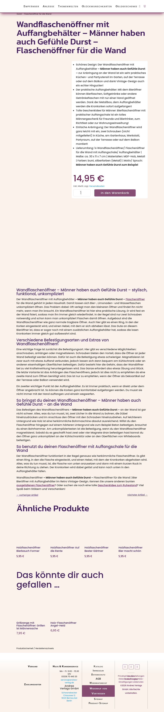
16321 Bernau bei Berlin (69, 699)
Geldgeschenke (126, 6)
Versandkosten (97, 186)
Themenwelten (68, 6)
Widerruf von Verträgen (98, 690)
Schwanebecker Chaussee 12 (69, 694)
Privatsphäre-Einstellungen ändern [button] (131, 676)
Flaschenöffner (135, 299)
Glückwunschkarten (97, 6)
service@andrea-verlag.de (69, 681)
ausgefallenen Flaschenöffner (35, 485)
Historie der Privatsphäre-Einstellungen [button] (131, 679)
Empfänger (31, 6)
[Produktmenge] (82, 193)
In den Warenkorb (115, 193)
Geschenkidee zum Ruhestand (117, 485)
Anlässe (48, 6)
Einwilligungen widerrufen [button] (131, 682)
